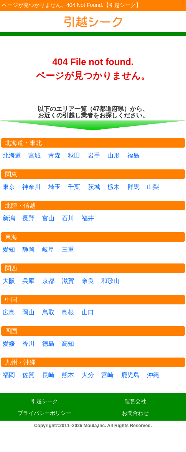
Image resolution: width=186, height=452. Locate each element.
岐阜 (48, 249)
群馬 (133, 187)
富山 (48, 218)
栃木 (113, 187)
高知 (68, 343)
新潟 (9, 218)
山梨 (153, 187)
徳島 (48, 343)
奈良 (88, 281)
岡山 (28, 312)
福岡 (9, 375)
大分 (88, 375)
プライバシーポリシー (44, 413)
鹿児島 (130, 375)
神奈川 (31, 187)
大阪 (9, 281)
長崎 (48, 375)
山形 (113, 155)
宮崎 (107, 375)
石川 (68, 218)
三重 (68, 249)
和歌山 (110, 281)
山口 (88, 312)
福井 (88, 218)
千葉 (74, 187)
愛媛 (9, 343)
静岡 (28, 249)
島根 (68, 312)
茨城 (94, 187)
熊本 (68, 375)
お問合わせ (135, 413)
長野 (28, 218)
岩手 (94, 155)
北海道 (12, 155)
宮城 (34, 155)
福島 (133, 155)
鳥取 (48, 312)
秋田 (74, 155)
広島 (9, 312)
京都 (48, 281)
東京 (9, 187)
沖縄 (153, 375)
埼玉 (54, 187)
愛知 (9, 249)
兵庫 (28, 281)
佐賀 (28, 375)
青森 (54, 155)
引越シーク (44, 401)
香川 (28, 343)
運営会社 (135, 401)
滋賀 (68, 281)
